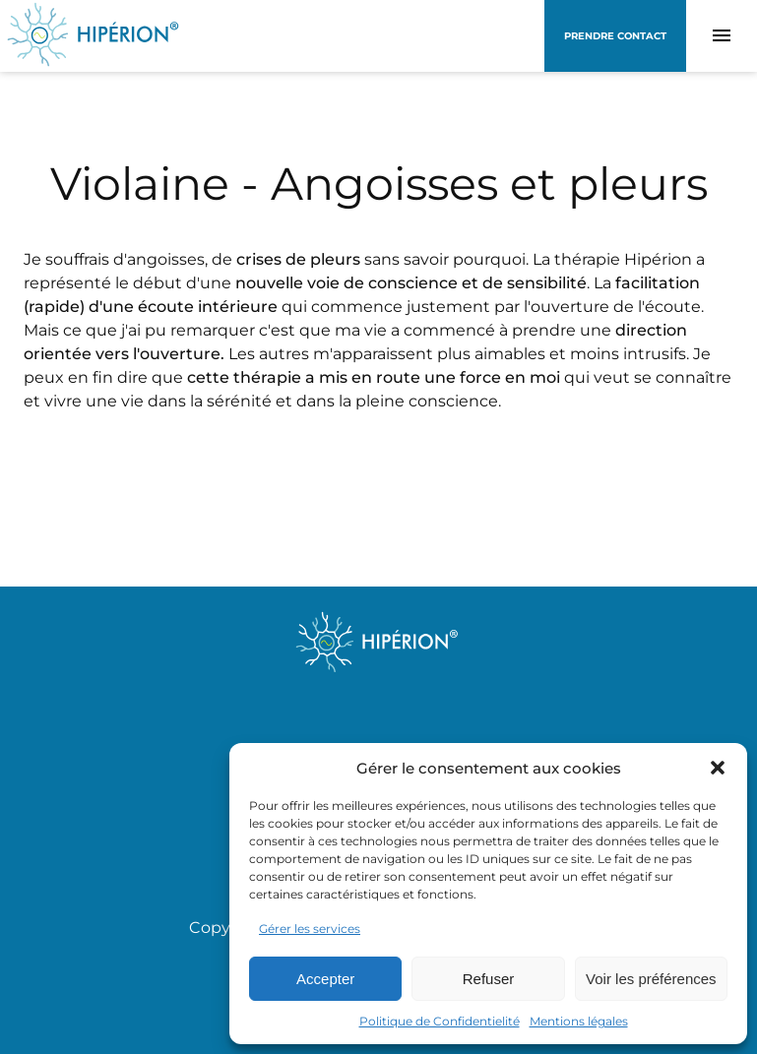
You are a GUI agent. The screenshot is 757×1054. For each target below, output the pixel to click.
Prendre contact (615, 36)
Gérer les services (309, 928)
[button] (717, 767)
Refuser (489, 978)
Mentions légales (579, 1021)
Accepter (325, 978)
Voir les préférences (651, 978)
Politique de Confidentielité (439, 1021)
